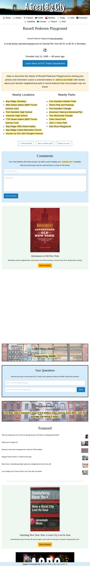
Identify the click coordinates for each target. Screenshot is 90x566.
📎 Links (70, 18)
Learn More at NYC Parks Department (45, 63)
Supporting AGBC (45, 356)
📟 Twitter (39, 18)
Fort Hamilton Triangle (60, 108)
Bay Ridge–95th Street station (21, 126)
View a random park (45, 143)
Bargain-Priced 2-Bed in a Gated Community (16, 457)
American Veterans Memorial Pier (65, 112)
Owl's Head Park (57, 119)
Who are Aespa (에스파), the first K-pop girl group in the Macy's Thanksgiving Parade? (30, 435)
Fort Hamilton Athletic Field (62, 101)
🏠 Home (7, 18)
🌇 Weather (50, 18)
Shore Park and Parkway (61, 105)
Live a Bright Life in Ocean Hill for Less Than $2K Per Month (22, 471)
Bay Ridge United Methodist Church (23, 130)
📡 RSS (62, 21)
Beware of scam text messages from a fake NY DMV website (22, 449)
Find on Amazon (45, 265)
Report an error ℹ (64, 143)
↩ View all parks (26, 143)
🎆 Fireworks (81, 18)
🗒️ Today (61, 18)
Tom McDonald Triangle (61, 115)
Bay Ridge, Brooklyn (16, 101)
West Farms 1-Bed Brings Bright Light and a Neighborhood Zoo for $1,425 (26, 464)
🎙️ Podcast (28, 18)
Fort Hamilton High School (19, 112)
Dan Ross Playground (60, 126)
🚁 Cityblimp (29, 21)
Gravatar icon (67, 162)
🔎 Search (52, 21)
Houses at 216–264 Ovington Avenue (24, 133)
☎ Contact (41, 21)
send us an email (64, 79)
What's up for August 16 (10, 442)
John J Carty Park (58, 123)
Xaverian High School (16, 115)
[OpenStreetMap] (56, 39)
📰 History (17, 18)
